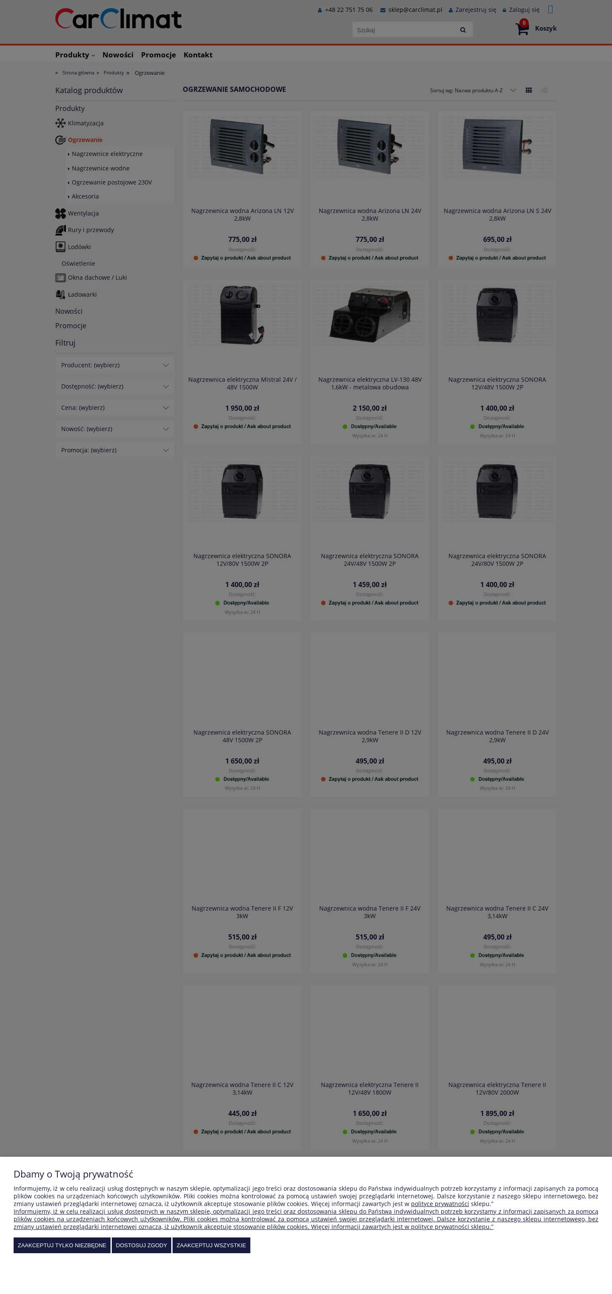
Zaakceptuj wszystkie (211, 1245)
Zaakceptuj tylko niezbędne (62, 1245)
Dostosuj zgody (141, 1245)
